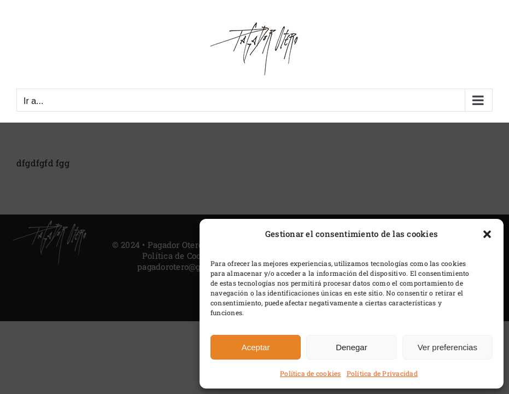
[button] (487, 234)
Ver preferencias (447, 347)
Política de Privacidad (382, 373)
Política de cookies (310, 373)
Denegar (351, 347)
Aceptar (256, 347)
